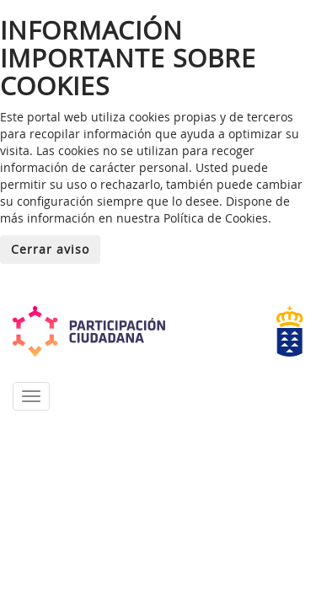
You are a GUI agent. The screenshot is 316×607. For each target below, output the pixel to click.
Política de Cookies (215, 218)
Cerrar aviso (50, 249)
